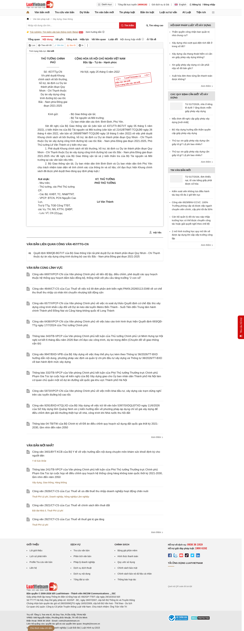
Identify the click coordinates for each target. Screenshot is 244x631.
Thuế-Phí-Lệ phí (40, 496)
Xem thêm (157, 437)
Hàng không (61, 482)
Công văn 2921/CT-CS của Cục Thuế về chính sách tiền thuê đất (71, 505)
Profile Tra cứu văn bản (41, 562)
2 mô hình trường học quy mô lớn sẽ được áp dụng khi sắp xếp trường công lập (192, 235)
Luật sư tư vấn (168, 12)
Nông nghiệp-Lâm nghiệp (76, 496)
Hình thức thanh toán (128, 556)
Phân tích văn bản (82, 556)
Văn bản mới (42, 12)
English (180, 4)
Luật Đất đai (74, 627)
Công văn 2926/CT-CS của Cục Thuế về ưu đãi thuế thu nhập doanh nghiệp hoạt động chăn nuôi (90, 491)
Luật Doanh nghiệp (56, 627)
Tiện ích (201, 12)
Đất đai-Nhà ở (39, 510)
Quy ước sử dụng (126, 562)
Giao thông (48, 482)
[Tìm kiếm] (127, 25)
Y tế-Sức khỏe (39, 461)
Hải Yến (155, 232)
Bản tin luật (147, 12)
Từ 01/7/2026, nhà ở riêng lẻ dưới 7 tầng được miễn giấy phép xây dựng (198, 108)
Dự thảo (84, 12)
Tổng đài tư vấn (81, 579)
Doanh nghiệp (56, 496)
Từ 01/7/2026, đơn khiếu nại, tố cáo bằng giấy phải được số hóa (198, 180)
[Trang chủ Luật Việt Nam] (40, 4)
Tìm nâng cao (154, 25)
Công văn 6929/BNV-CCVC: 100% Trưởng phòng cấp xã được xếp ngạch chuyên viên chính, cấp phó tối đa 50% (192, 206)
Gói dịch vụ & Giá (160, 4)
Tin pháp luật (127, 12)
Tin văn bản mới (104, 12)
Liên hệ (33, 568)
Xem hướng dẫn (95, 32)
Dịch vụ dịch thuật (83, 568)
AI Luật (186, 12)
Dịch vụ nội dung (82, 573)
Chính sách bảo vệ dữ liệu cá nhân (135, 573)
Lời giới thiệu (36, 550)
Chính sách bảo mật (127, 568)
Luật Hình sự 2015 (91, 627)
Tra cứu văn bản (64, 12)
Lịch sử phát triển (38, 556)
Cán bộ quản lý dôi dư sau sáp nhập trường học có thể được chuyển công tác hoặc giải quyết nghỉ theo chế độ (191, 220)
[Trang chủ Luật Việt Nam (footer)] (42, 590)
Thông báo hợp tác (127, 579)
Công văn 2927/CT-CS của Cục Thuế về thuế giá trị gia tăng (68, 519)
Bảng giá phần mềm (127, 550)
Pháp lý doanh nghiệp (84, 562)
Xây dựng (37, 482)
